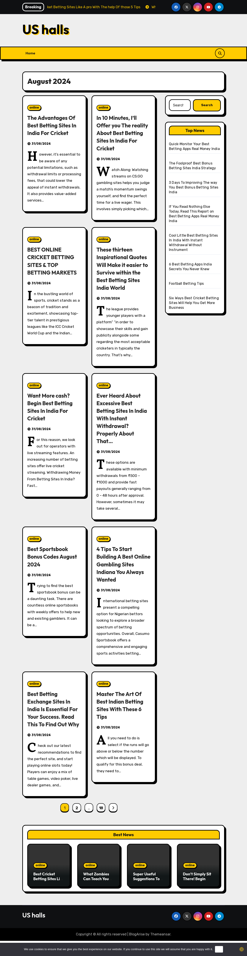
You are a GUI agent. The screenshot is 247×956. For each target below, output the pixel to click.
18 (101, 823)
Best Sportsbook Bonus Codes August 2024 (54, 564)
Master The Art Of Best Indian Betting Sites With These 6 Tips (121, 713)
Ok (219, 949)
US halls (45, 29)
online (34, 107)
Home (30, 53)
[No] (241, 949)
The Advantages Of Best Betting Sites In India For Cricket (53, 125)
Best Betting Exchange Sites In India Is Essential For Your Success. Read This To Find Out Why (50, 720)
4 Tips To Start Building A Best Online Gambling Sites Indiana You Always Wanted (119, 571)
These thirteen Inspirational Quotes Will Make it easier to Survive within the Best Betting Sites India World (122, 272)
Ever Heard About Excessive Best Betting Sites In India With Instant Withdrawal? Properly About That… (120, 425)
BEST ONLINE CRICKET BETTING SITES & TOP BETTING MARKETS (54, 261)
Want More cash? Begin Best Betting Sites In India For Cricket (51, 414)
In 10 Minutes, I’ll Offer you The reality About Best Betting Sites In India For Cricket (120, 133)
